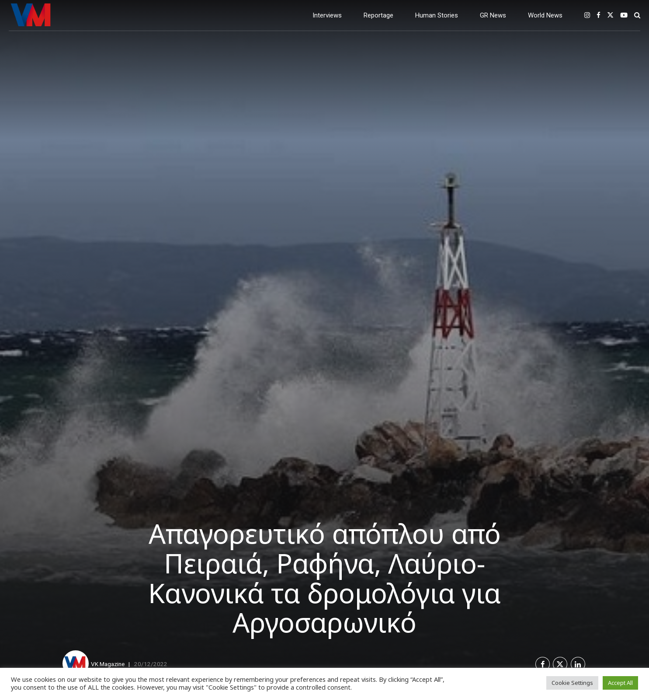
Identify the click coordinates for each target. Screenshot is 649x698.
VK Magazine (108, 663)
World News (545, 15)
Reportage (378, 15)
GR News (493, 15)
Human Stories (436, 15)
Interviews (327, 15)
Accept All (620, 683)
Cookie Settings (572, 683)
